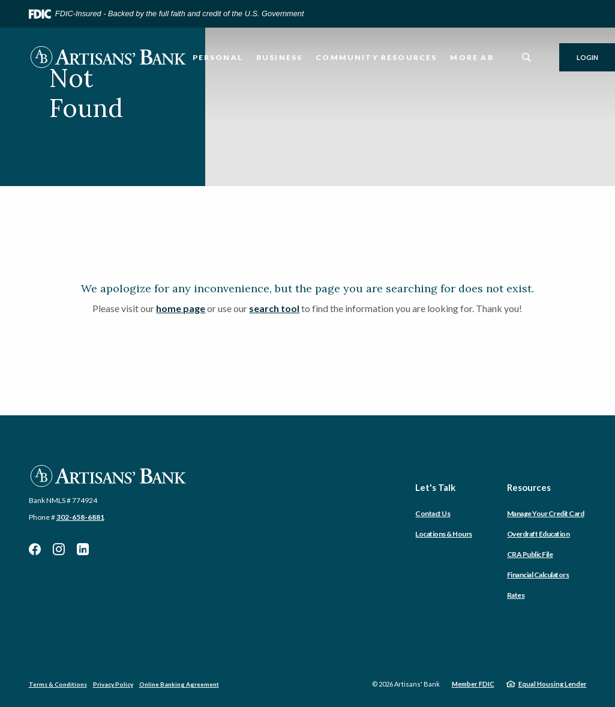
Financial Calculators (538, 574)
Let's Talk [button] (435, 487)
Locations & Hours (443, 533)
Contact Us (432, 513)
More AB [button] (471, 57)
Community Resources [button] (376, 57)
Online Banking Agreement (179, 684)
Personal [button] (218, 57)
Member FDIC (473, 684)
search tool (274, 308)
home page (180, 308)
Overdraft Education (538, 533)
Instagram (59, 549)
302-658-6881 (80, 517)
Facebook (35, 549)
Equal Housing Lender (552, 684)
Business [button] (279, 57)
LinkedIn (83, 549)
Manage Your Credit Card (545, 513)
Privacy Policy (113, 684)
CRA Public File (530, 554)
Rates (516, 595)
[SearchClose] (526, 57)
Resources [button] (529, 487)
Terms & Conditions (58, 684)
